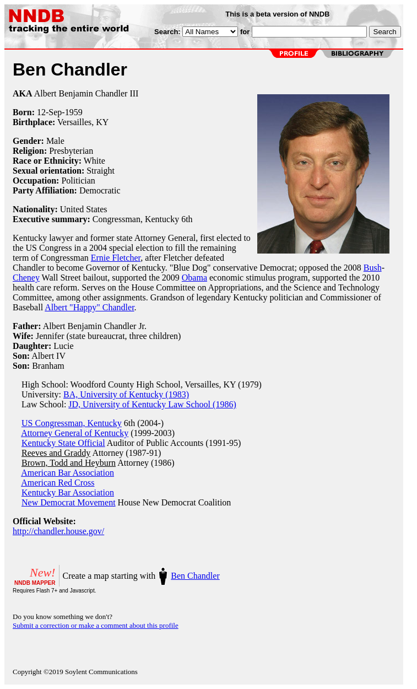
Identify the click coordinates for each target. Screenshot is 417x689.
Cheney (26, 277)
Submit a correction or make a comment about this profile (95, 625)
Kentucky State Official (63, 443)
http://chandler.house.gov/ (58, 531)
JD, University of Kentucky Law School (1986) (152, 404)
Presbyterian (71, 150)
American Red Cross (57, 482)
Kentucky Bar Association (67, 492)
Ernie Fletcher (115, 257)
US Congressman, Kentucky (71, 423)
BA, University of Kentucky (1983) (126, 394)
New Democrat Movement (68, 502)
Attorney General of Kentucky (74, 433)
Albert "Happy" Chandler (89, 307)
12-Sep (49, 112)
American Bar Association (67, 472)
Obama (194, 277)
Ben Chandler (195, 575)
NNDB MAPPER (34, 583)
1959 (74, 112)
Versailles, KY (83, 122)
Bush (373, 267)
